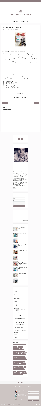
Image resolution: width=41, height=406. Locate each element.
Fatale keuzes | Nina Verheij (22, 250)
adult (14, 356)
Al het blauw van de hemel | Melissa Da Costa (22, 234)
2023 (15, 294)
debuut (24, 357)
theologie (15, 373)
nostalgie (19, 367)
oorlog (15, 368)
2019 (15, 337)
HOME (14, 21)
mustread (21, 366)
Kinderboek (15, 351)
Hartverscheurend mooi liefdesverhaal (22, 274)
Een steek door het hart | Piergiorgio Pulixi (22, 279)
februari (16, 308)
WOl (22, 353)
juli (15, 301)
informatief (21, 363)
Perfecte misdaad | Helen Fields (20, 318)
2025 (15, 291)
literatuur (15, 366)
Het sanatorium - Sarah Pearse (19, 324)
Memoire (23, 351)
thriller (19, 373)
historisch (18, 362)
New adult (15, 352)
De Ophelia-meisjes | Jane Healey (20, 314)
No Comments (18, 29)
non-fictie (15, 367)
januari (16, 332)
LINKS (27, 21)
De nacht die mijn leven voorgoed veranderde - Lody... (20, 323)
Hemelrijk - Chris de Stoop (19, 317)
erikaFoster (24, 358)
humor (24, 362)
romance (24, 371)
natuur (25, 366)
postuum (22, 368)
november (16, 298)
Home (36, 404)
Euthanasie (15, 346)
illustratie (17, 363)
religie (18, 371)
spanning (25, 372)
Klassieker (19, 351)
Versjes (20, 353)
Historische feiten (16, 348)
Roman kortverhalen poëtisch (22, 352)
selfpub (20, 372)
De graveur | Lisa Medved (19, 315)
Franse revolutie (16, 347)
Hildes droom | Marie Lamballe (23, 256)
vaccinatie (25, 373)
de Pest (21, 357)
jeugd (25, 363)
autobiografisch (18, 356)
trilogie (21, 373)
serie (22, 372)
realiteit (15, 371)
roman (21, 371)
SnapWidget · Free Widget (25, 220)
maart (16, 307)
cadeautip (15, 357)
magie (18, 366)
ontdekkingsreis (23, 367)
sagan (15, 372)
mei (15, 304)
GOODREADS (23, 21)
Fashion (19, 346)
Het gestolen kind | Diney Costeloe (20, 330)
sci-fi (17, 372)
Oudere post (37, 103)
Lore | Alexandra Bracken (19, 327)
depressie (15, 358)
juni (15, 302)
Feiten (22, 346)
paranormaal (19, 368)
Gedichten (21, 347)
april (16, 305)
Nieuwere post (4, 103)
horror (21, 362)
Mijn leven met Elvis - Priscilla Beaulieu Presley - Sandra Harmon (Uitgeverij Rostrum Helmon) (22, 263)
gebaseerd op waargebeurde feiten (19, 361)
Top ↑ (39, 404)
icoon (14, 363)
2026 (15, 290)
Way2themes (8, 404)
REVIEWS (17, 21)
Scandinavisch (16, 353)
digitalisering (19, 358)
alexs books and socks (7, 29)
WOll (25, 353)
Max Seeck (12, 81)
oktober (16, 299)
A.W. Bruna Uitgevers (14, 82)
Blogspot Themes (17, 404)
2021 (15, 334)
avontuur (23, 356)
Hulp (20, 348)
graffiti (15, 362)
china (18, 357)
